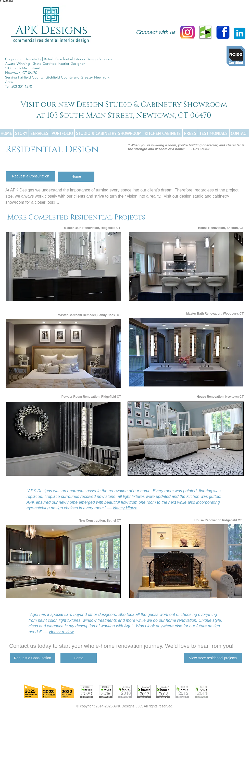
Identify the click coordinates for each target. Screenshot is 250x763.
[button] (63, 267)
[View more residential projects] (213, 658)
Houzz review (61, 632)
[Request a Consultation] (30, 176)
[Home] (76, 177)
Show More (63, 306)
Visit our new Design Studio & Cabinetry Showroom (124, 105)
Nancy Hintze (125, 508)
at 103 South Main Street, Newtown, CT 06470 (123, 116)
